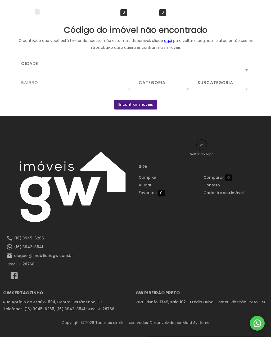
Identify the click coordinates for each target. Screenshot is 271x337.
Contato (212, 185)
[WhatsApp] (257, 323)
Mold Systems (196, 322)
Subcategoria (215, 83)
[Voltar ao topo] (201, 144)
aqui (168, 40)
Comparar (152, 12)
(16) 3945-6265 (29, 238)
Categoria (152, 83)
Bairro (29, 83)
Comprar (58, 12)
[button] (165, 89)
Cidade (29, 64)
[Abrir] (246, 70)
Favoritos (114, 12)
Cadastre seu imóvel (197, 12)
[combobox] (135, 68)
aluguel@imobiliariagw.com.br (43, 255)
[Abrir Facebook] (14, 277)
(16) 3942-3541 (28, 247)
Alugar (84, 12)
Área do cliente (242, 12)
